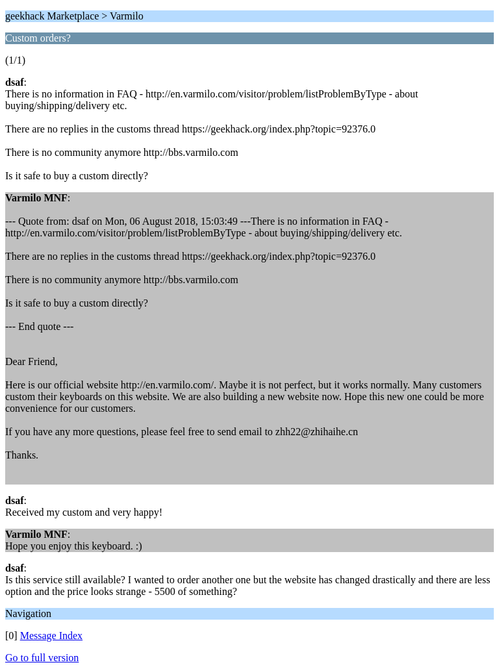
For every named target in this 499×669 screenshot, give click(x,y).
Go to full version (42, 657)
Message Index (51, 635)
